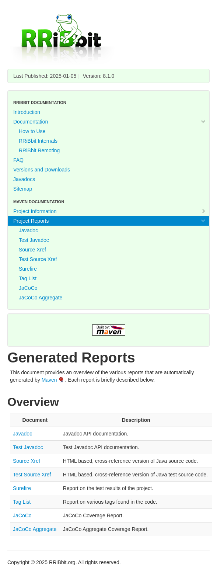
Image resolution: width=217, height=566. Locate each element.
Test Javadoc (34, 240)
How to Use (32, 131)
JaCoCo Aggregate (40, 298)
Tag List (27, 278)
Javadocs (24, 179)
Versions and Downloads (41, 170)
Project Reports (109, 221)
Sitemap (22, 189)
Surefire (28, 269)
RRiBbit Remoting (39, 150)
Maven (49, 380)
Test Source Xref (38, 259)
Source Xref (32, 250)
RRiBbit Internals (38, 141)
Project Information (109, 211)
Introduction (26, 112)
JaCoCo (28, 288)
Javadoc (28, 230)
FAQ (18, 160)
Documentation (109, 122)
